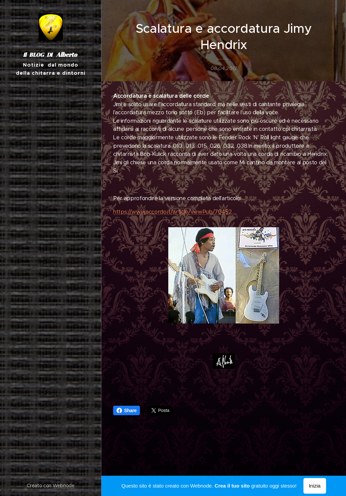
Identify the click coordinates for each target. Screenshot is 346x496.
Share (127, 410)
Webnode (64, 485)
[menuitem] (50, 257)
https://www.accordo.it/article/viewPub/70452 (172, 211)
